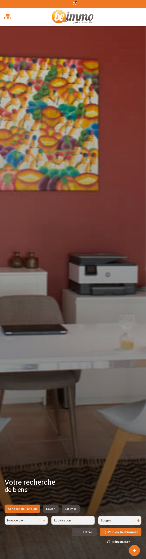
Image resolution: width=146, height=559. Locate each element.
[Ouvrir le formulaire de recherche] (84, 535)
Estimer (71, 512)
